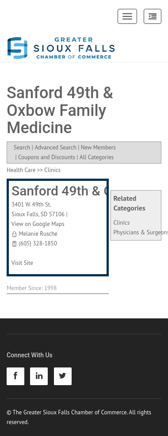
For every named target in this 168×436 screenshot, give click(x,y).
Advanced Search (55, 147)
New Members (98, 147)
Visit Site (22, 263)
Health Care (21, 170)
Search (22, 147)
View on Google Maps (38, 224)
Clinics (122, 222)
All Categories (97, 157)
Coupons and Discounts (46, 157)
